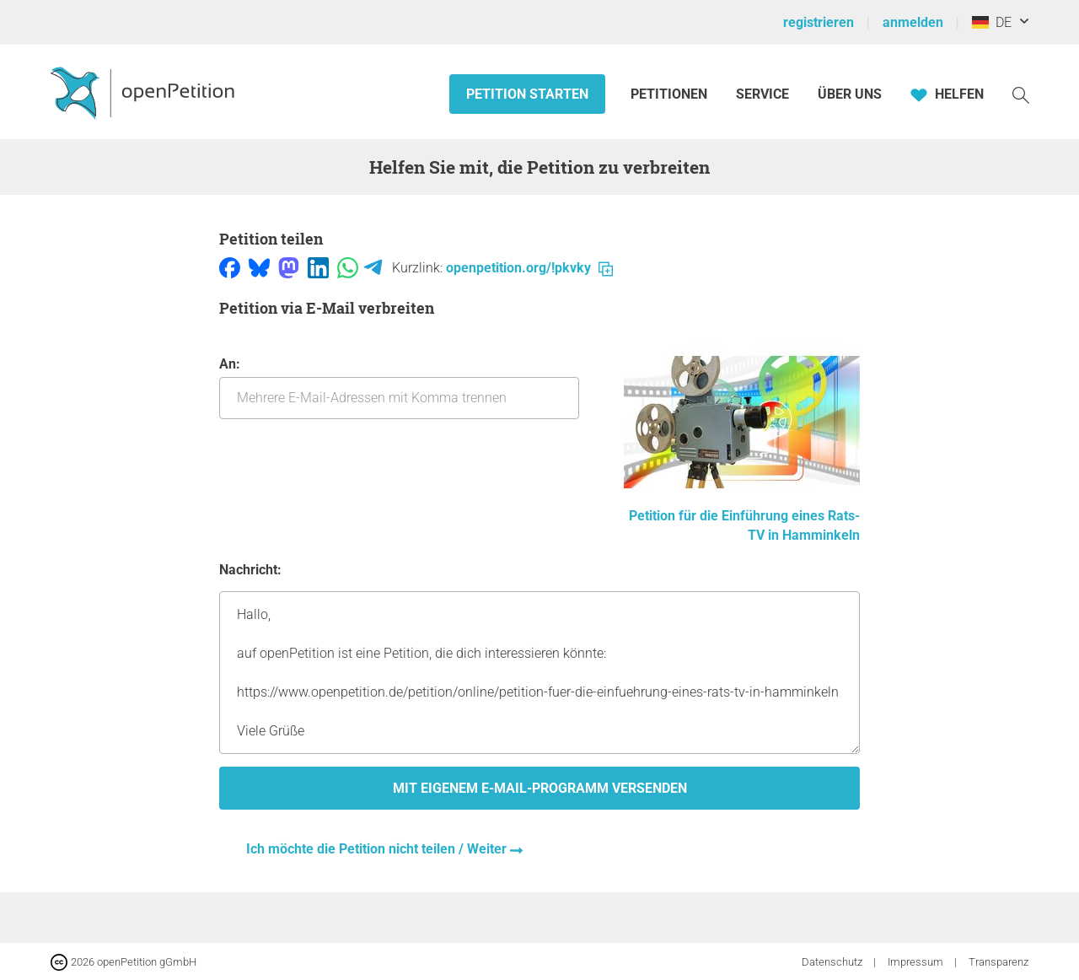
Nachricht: (250, 570)
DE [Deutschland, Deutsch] (992, 22)
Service (762, 94)
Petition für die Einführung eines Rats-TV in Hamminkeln (742, 515)
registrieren (818, 22)
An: (399, 387)
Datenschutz (833, 962)
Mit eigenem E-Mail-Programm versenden (540, 788)
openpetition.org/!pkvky (529, 268)
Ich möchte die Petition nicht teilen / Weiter (378, 849)
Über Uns (850, 94)
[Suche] (1020, 94)
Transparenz (998, 962)
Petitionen (671, 94)
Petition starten (527, 94)
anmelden (913, 22)
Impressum (917, 962)
